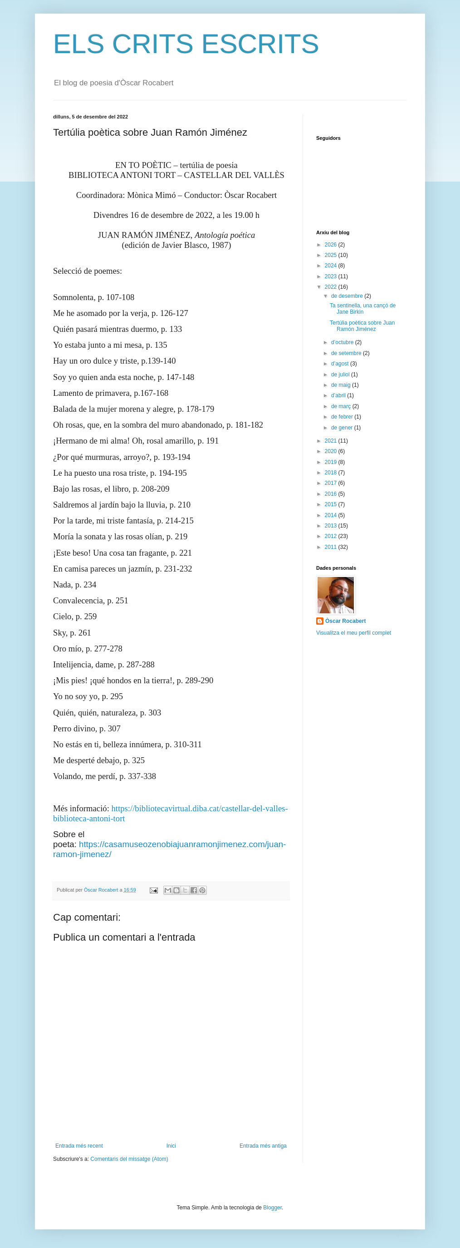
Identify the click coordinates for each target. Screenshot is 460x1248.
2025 (331, 255)
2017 (331, 483)
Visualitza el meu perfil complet (353, 633)
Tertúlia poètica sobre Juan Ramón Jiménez (362, 326)
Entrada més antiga (263, 1146)
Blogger (272, 1207)
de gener (342, 427)
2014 (331, 515)
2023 (331, 276)
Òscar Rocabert (345, 621)
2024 (331, 265)
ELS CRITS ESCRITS (186, 44)
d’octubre (343, 342)
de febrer (342, 417)
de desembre (347, 296)
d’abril (339, 395)
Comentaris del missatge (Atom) (129, 1159)
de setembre (347, 353)
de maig (341, 385)
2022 (331, 287)
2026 (331, 245)
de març (341, 406)
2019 (331, 462)
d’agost (340, 363)
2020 (331, 451)
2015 (331, 504)
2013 (331, 526)
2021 (331, 441)
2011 (331, 547)
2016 (331, 494)
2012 (331, 536)
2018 (331, 472)
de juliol (341, 374)
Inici (171, 1146)
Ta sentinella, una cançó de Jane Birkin (363, 308)
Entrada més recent (79, 1146)
